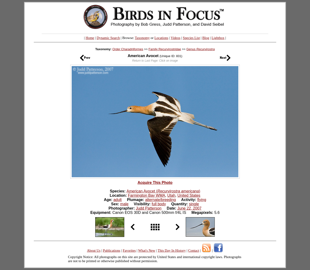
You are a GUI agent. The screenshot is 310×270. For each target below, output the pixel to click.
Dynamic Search (108, 38)
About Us (93, 250)
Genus (200, 49)
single (194, 204)
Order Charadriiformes (127, 49)
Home (89, 38)
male (124, 204)
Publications (111, 250)
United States (188, 195)
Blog (205, 38)
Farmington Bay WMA (146, 195)
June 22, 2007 (189, 208)
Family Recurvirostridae (165, 49)
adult (117, 200)
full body (159, 204)
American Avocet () (163, 191)
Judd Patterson (148, 208)
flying (201, 200)
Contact (193, 250)
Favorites (129, 250)
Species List (191, 38)
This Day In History (172, 250)
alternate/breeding (160, 200)
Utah (171, 195)
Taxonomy (142, 38)
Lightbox (218, 38)
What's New (146, 250)
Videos (175, 38)
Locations (161, 38)
